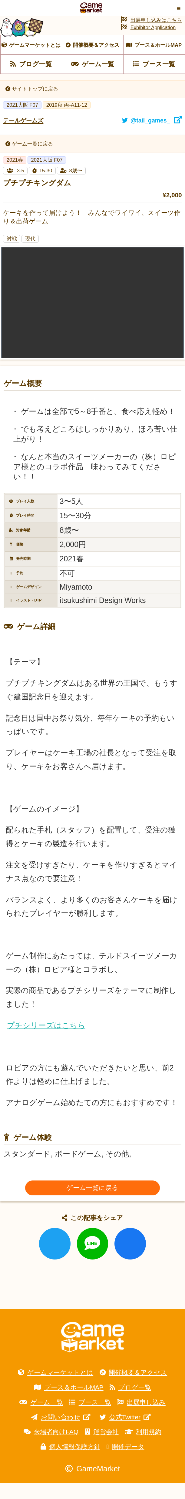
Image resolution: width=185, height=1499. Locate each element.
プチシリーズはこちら (46, 1041)
